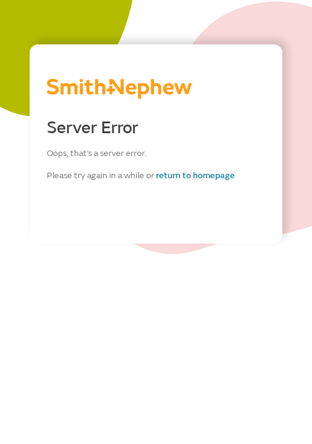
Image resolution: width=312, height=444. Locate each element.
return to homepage (195, 175)
